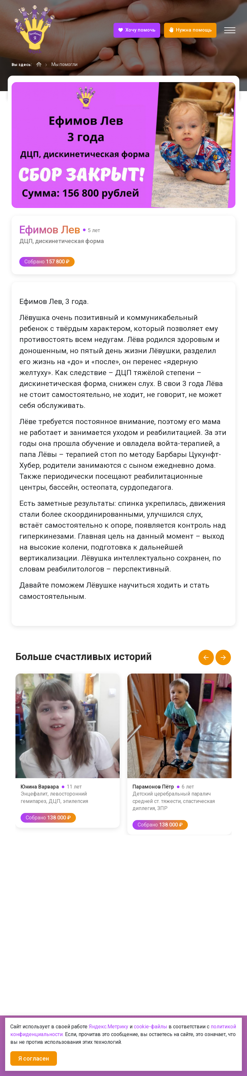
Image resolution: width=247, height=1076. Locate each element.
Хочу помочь (136, 30)
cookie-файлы (150, 1027)
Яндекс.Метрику (108, 1027)
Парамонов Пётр (153, 787)
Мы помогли (64, 64)
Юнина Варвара (40, 787)
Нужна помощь (190, 30)
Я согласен (33, 1058)
